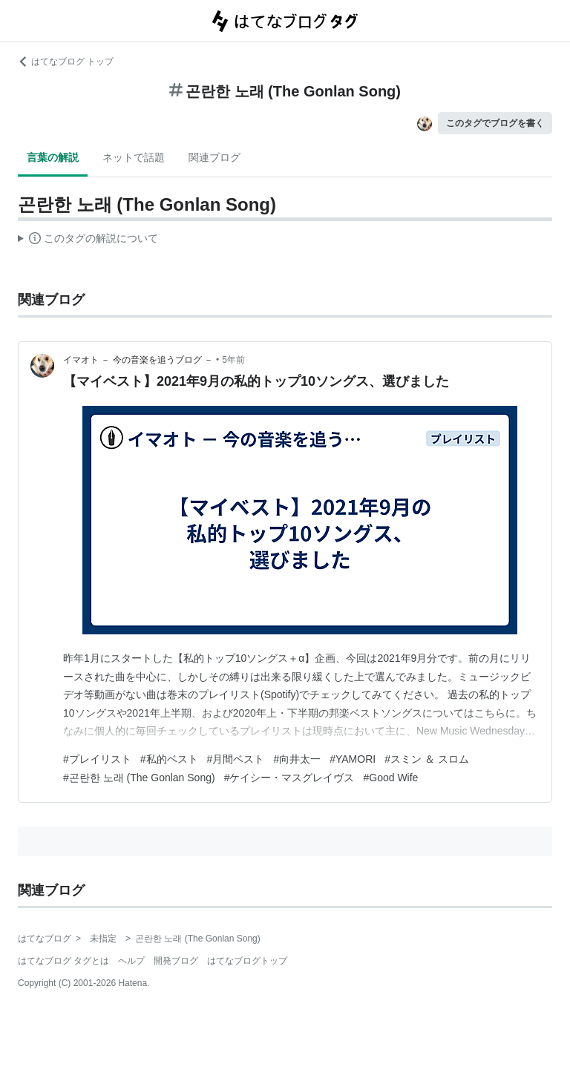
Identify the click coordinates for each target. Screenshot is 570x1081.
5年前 (233, 360)
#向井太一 (297, 759)
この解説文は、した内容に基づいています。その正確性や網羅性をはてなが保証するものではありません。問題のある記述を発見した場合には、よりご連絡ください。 (88, 240)
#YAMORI (353, 759)
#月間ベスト (236, 759)
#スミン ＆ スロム (426, 759)
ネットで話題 (133, 157)
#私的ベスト (169, 759)
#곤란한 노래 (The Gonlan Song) (139, 777)
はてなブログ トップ (66, 61)
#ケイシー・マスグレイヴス (289, 777)
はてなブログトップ (247, 961)
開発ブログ (176, 961)
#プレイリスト (97, 759)
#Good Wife (390, 777)
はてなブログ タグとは (63, 961)
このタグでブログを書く (495, 123)
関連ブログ (214, 157)
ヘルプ (131, 961)
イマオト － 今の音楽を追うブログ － (138, 360)
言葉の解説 (53, 157)
